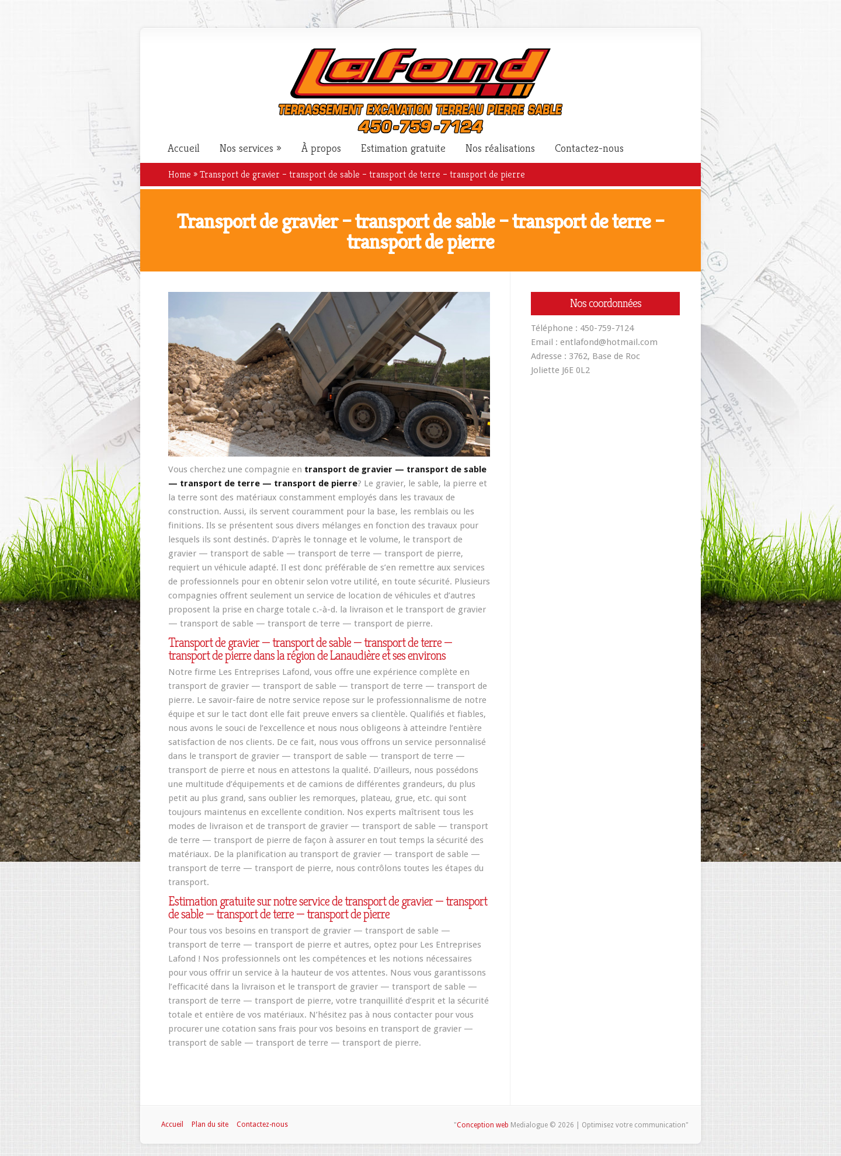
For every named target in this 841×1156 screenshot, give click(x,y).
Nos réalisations (500, 148)
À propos (321, 148)
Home (179, 174)
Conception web (483, 1125)
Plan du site (210, 1124)
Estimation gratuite (403, 148)
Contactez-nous (589, 148)
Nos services (246, 148)
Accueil (184, 148)
